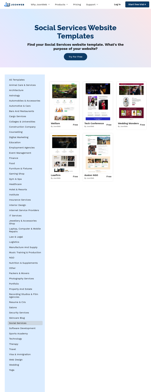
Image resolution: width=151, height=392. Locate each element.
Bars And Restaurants (21, 111)
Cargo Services (17, 116)
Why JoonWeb (40, 4)
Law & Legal (16, 236)
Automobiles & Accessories (24, 100)
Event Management (20, 152)
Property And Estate (20, 289)
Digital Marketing (18, 137)
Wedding (14, 364)
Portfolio (14, 283)
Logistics (14, 242)
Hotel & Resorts (18, 189)
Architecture (16, 90)
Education (15, 142)
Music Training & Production (25, 252)
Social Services (17, 323)
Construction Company (22, 126)
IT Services (15, 215)
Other (12, 268)
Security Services (19, 312)
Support (92, 4)
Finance (13, 158)
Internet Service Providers (24, 210)
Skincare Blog (17, 317)
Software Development (22, 328)
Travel (12, 349)
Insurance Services (20, 199)
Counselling (15, 132)
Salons (13, 307)
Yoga (11, 370)
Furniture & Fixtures (20, 168)
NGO (11, 257)
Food (12, 163)
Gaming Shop (16, 173)
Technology (15, 338)
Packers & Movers (19, 273)
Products (61, 4)
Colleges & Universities (22, 121)
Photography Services (21, 278)
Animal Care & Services (22, 85)
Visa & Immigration (20, 354)
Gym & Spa (15, 179)
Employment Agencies (22, 147)
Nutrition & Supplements (23, 262)
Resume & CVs (17, 302)
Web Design (16, 359)
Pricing (77, 4)
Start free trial (137, 4)
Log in (117, 4)
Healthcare (15, 184)
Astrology (14, 95)
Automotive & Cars (20, 105)
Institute (14, 194)
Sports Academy (18, 333)
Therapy (13, 344)
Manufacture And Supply (23, 247)
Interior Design (17, 205)
